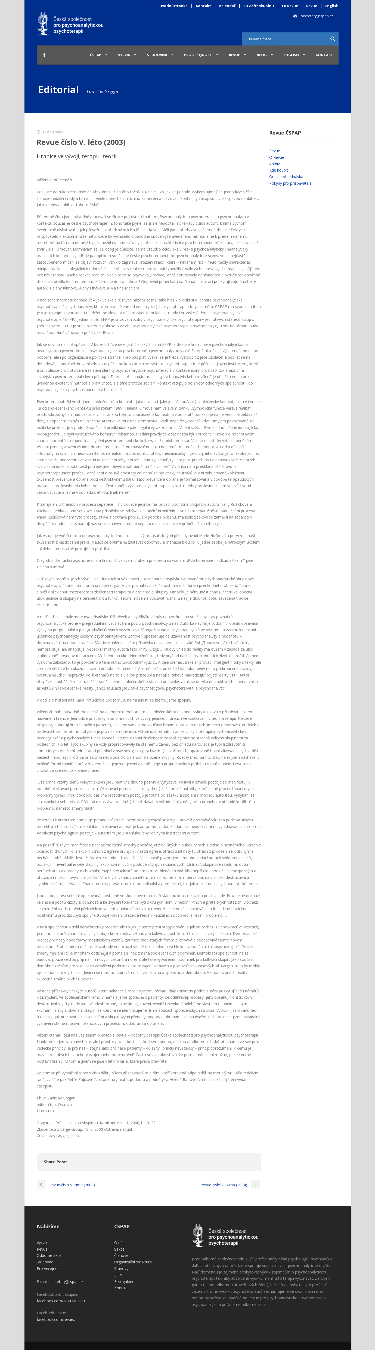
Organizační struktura (133, 1261)
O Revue (276, 157)
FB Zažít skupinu (259, 5)
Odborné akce (49, 1255)
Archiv (274, 163)
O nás (119, 1242)
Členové (121, 1255)
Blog (262, 54)
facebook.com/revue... (56, 1319)
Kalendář (227, 5)
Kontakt (203, 5)
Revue (311, 5)
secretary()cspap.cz (317, 15)
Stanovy (121, 1268)
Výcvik (124, 54)
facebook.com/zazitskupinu (61, 1300)
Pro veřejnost (198, 54)
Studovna (157, 54)
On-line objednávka (286, 176)
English (332, 5)
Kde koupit (278, 170)
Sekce (119, 1249)
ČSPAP (95, 54)
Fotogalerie (124, 1281)
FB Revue (290, 5)
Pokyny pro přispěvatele (290, 183)
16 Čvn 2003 (52, 132)
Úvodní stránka (173, 5)
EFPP (118, 1275)
